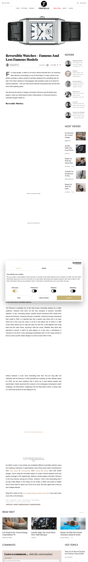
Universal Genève (35, 504)
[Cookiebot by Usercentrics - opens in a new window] (73, 263)
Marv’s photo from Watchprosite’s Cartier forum (33, 432)
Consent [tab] (18, 268)
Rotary (46, 471)
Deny (18, 298)
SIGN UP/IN (83, 3)
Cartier (16, 504)
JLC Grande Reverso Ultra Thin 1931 (36, 493)
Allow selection (44, 298)
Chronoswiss (25, 471)
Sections (24, 8)
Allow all (69, 298)
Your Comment (8, 558)
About (64, 8)
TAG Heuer (14, 471)
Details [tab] (44, 268)
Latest (18, 8)
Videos (71, 8)
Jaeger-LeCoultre (24, 504)
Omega (37, 471)
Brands (31, 8)
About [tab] (70, 268)
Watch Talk (9, 504)
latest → (83, 512)
